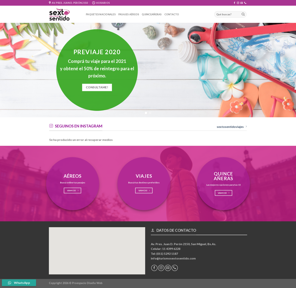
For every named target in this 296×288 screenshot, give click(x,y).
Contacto (171, 14)
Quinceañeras (152, 14)
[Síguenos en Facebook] (234, 3)
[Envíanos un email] (241, 3)
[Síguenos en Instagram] (238, 3)
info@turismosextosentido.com (173, 258)
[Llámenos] (245, 3)
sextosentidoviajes (232, 126)
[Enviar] (243, 14)
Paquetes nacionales (101, 14)
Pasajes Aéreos (128, 14)
